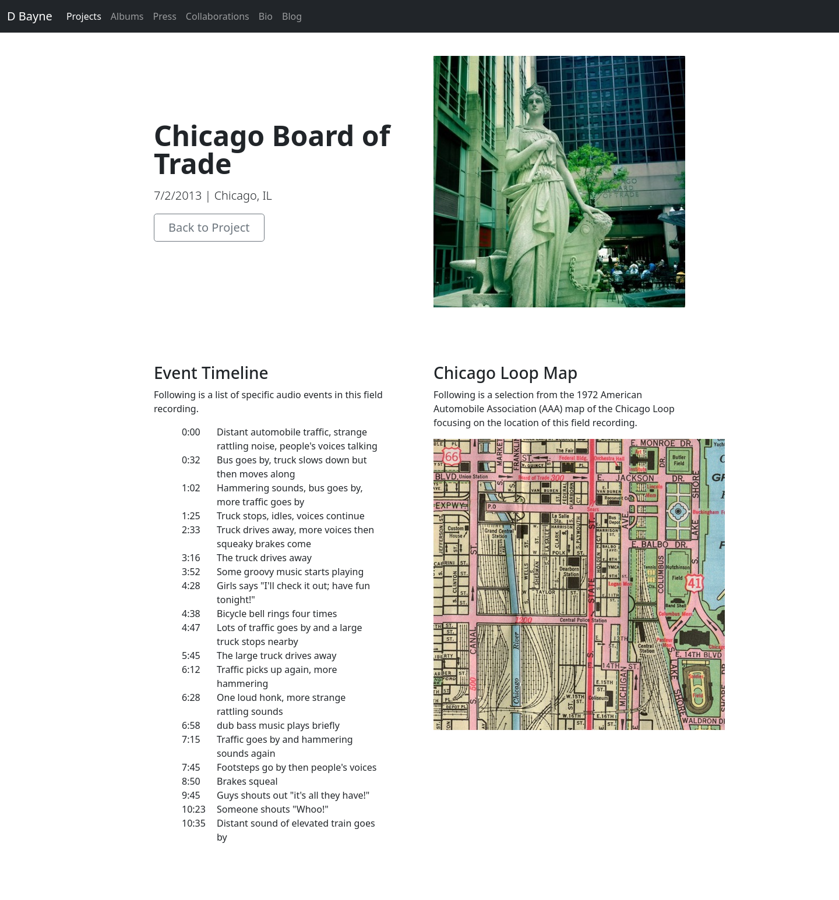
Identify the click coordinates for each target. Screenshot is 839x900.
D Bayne (29, 16)
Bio (266, 16)
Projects (83, 16)
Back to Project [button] (209, 227)
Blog (292, 16)
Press (165, 16)
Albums (127, 16)
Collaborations (217, 16)
